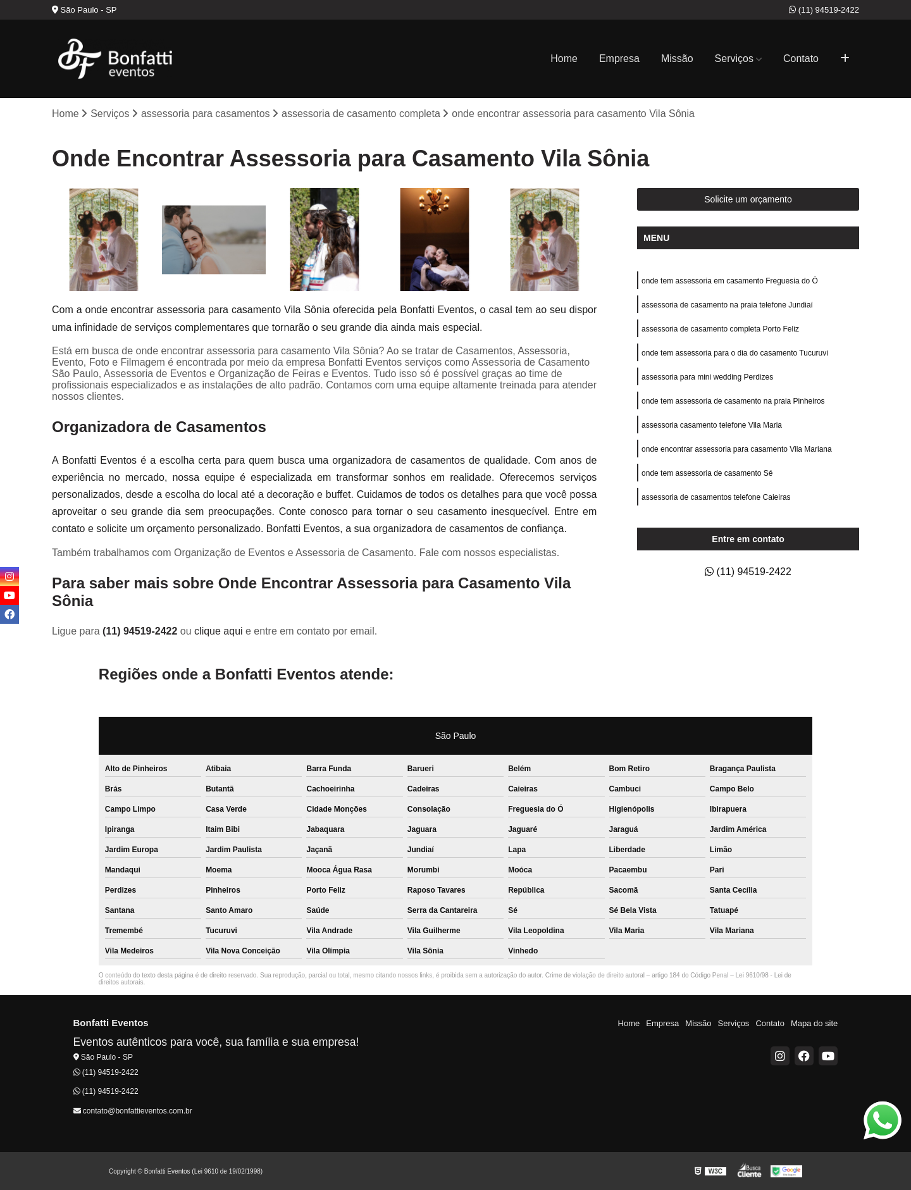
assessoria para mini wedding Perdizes (707, 377)
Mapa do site (814, 1023)
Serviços (734, 58)
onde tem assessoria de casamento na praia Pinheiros (733, 401)
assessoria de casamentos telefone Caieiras (715, 497)
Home (564, 58)
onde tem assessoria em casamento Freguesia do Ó (729, 280)
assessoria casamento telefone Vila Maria (711, 425)
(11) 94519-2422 (824, 10)
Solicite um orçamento (748, 199)
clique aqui (218, 631)
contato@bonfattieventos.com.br (132, 1110)
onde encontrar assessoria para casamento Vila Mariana (736, 449)
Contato (801, 58)
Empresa (619, 58)
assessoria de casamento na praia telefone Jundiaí (727, 305)
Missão (677, 58)
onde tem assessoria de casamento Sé (706, 473)
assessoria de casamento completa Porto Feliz (720, 329)
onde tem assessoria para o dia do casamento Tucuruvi (734, 353)
